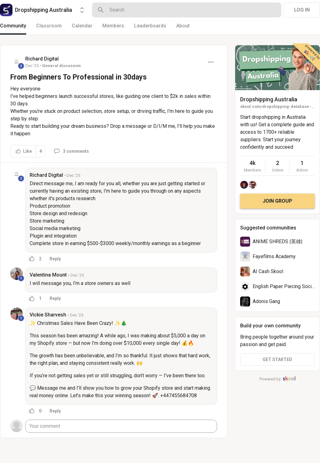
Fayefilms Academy (274, 256)
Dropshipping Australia (268, 99)
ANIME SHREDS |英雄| (278, 241)
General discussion (61, 65)
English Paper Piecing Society (285, 286)
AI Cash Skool (268, 271)
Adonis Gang (266, 301)
